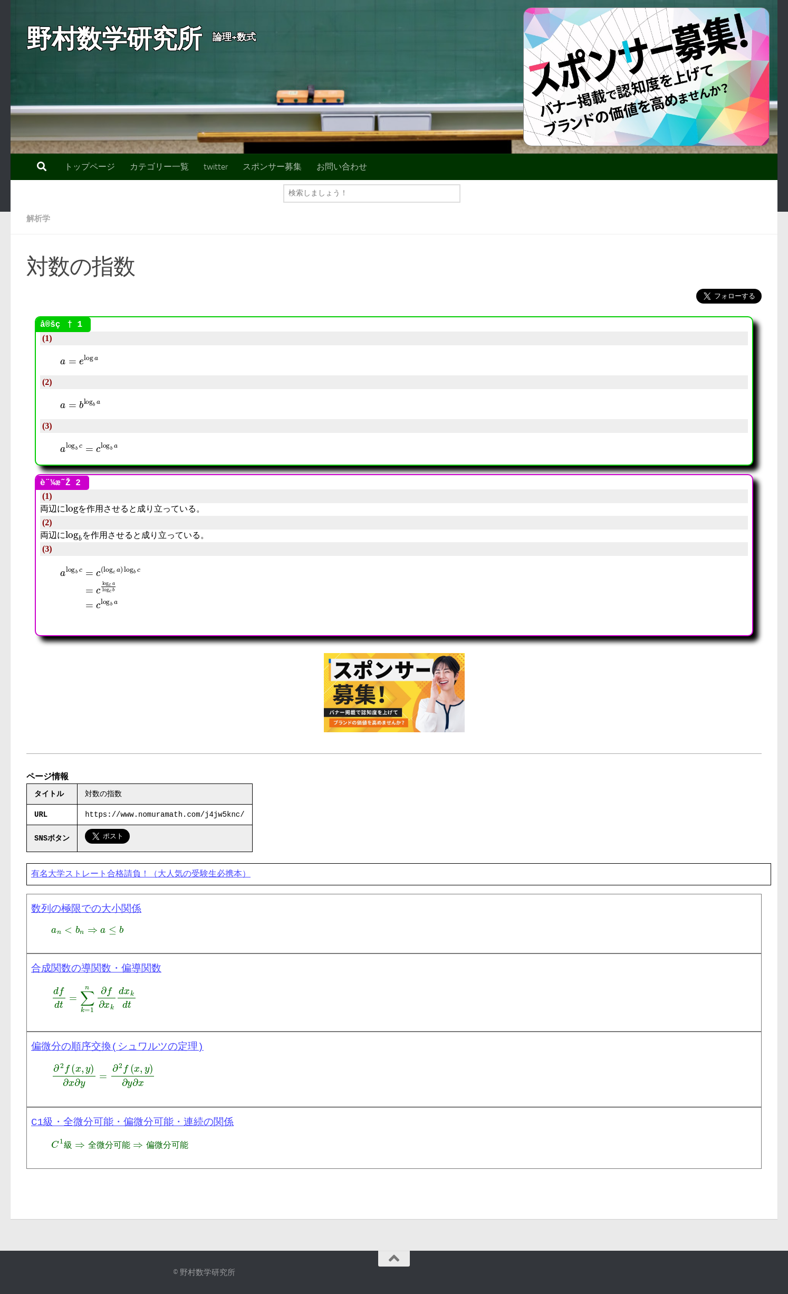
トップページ (89, 167)
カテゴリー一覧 (159, 167)
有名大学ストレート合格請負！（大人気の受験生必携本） (141, 874)
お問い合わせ (341, 167)
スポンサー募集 (272, 167)
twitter (216, 167)
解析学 (39, 218)
